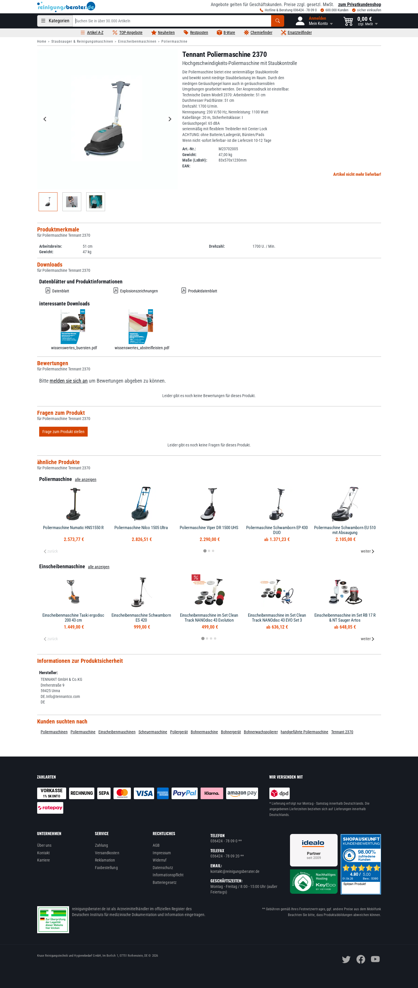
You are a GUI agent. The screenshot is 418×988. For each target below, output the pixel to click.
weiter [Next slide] (368, 551)
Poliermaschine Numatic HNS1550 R (73, 527)
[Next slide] (170, 119)
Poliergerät (179, 732)
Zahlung (101, 845)
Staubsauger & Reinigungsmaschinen (82, 41)
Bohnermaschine (204, 732)
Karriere (43, 860)
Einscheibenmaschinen (137, 41)
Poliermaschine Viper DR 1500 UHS (209, 527)
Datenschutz (163, 867)
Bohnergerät (231, 732)
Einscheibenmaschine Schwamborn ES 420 (141, 618)
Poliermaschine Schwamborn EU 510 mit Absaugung (345, 530)
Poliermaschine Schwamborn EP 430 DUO (277, 530)
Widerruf (160, 860)
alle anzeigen (85, 479)
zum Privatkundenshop (359, 4)
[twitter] (346, 959)
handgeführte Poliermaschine (304, 732)
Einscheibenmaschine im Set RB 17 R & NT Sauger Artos (345, 618)
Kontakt (43, 853)
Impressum (162, 853)
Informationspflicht (168, 875)
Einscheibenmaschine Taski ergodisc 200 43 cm (73, 618)
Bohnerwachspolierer (261, 732)
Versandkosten (107, 853)
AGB (156, 845)
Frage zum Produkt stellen (63, 431)
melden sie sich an (69, 381)
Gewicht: (189, 154)
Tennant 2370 (342, 732)
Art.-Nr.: (189, 148)
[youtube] (375, 959)
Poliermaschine (174, 41)
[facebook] (361, 959)
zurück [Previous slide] (50, 551)
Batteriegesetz (164, 882)
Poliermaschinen (54, 732)
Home (41, 41)
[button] (313, 21)
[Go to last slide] (45, 119)
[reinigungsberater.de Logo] (66, 7)
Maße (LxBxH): (194, 160)
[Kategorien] (55, 21)
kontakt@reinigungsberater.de (235, 871)
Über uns (44, 845)
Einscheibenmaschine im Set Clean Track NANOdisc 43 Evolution (209, 618)
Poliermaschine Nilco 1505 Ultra (141, 527)
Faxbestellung (106, 867)
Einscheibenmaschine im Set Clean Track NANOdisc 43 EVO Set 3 (277, 618)
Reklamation (105, 860)
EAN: (186, 166)
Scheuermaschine (152, 732)
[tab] (204, 551)
